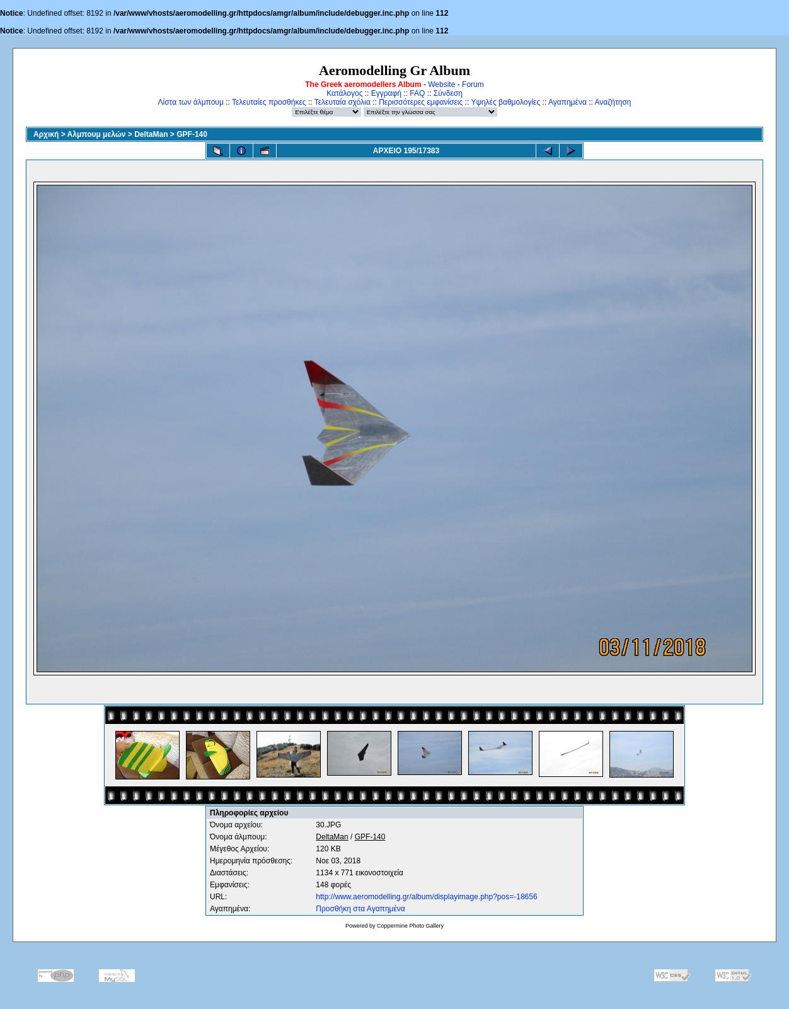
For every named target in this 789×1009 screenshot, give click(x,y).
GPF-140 (191, 134)
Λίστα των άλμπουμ (191, 102)
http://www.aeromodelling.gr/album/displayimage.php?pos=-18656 (426, 896)
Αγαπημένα (567, 102)
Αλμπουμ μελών (96, 134)
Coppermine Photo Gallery (410, 926)
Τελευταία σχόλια (342, 102)
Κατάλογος (344, 93)
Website (441, 84)
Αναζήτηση (613, 102)
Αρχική (46, 134)
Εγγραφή (386, 93)
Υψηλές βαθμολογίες (505, 102)
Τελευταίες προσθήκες (269, 102)
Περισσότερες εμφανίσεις (421, 102)
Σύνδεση (448, 93)
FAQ (417, 93)
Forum (473, 84)
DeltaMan (151, 134)
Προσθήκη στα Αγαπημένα (360, 908)
